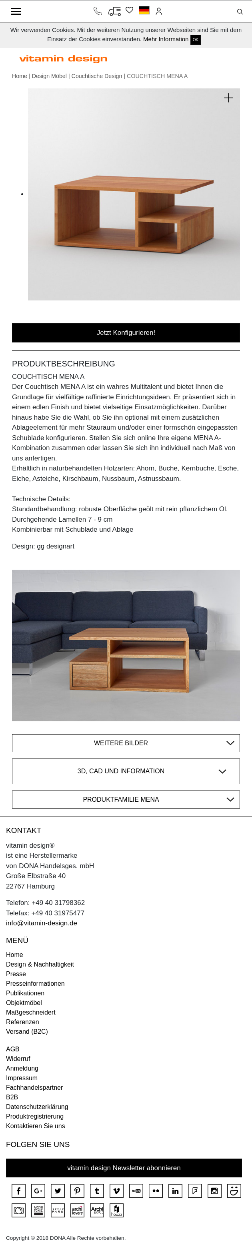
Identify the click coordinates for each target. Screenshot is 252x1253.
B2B (12, 1097)
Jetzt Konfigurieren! (126, 332)
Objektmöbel (24, 1002)
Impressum (22, 1078)
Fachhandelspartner (34, 1087)
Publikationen (25, 993)
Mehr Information (165, 39)
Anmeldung (22, 1068)
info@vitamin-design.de (41, 923)
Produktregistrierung (35, 1116)
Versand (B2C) (27, 1031)
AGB (13, 1049)
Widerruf (18, 1058)
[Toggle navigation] (16, 11)
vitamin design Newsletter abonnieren (124, 1168)
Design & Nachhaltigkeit (40, 964)
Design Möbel (49, 76)
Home (19, 76)
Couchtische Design (97, 76)
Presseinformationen (35, 983)
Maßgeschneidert (31, 1012)
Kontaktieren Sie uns (35, 1126)
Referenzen (22, 1022)
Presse (16, 974)
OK (195, 40)
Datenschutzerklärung (37, 1106)
